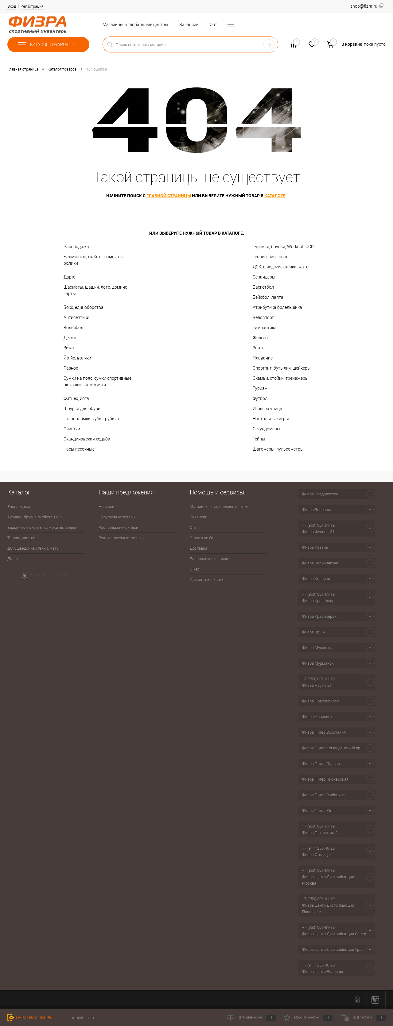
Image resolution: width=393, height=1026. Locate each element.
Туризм (260, 388)
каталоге (275, 195)
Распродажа (76, 246)
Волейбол (73, 327)
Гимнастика (265, 327)
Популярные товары (117, 517)
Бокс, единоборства (83, 307)
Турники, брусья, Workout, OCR (283, 246)
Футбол (260, 398)
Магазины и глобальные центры (135, 24)
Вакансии (189, 24)
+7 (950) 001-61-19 (318, 525)
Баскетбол (263, 287)
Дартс (69, 277)
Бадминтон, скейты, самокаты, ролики (95, 260)
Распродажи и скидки (118, 527)
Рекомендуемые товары (121, 538)
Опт (213, 24)
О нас (195, 569)
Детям (70, 337)
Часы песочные (79, 449)
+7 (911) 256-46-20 (318, 848)
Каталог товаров (48, 44)
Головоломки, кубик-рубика (91, 418)
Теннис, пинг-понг (270, 256)
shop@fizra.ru (81, 1017)
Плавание (263, 357)
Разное (71, 368)
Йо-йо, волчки (77, 357)
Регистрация (32, 6)
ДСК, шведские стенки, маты (281, 266)
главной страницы (168, 195)
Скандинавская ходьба (87, 438)
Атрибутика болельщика (277, 307)
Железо (260, 337)
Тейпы (259, 438)
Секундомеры (266, 428)
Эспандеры (264, 277)
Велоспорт (263, 317)
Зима (69, 347)
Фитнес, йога (76, 398)
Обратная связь (29, 1017)
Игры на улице (267, 408)
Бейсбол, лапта (268, 297)
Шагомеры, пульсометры (278, 449)
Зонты (259, 347)
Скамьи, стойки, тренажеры (281, 378)
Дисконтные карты (207, 579)
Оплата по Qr (201, 538)
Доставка (198, 548)
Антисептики (76, 317)
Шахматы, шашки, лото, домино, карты (96, 290)
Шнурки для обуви (82, 408)
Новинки (106, 506)
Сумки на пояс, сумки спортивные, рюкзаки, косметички (98, 381)
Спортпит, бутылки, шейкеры (282, 368)
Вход (11, 6)
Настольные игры (271, 418)
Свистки (72, 428)
